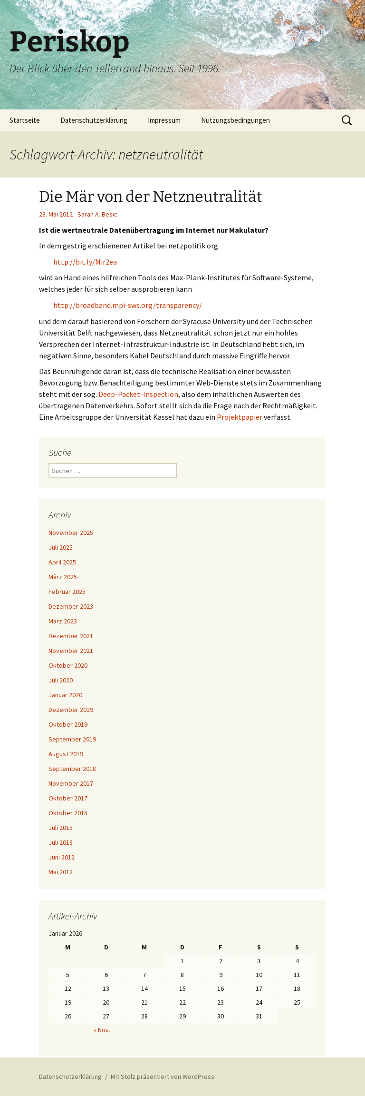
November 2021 (70, 650)
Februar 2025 (67, 591)
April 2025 (62, 562)
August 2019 (65, 754)
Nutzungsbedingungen (235, 120)
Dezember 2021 (70, 636)
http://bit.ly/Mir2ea (85, 262)
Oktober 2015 (67, 813)
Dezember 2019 (70, 709)
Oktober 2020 (67, 665)
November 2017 (70, 783)
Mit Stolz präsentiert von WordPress (162, 1076)
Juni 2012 (61, 857)
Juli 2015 (60, 827)
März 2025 (62, 577)
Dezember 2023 (70, 606)
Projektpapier (239, 417)
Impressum (164, 120)
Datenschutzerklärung (93, 120)
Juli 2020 (60, 680)
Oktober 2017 (67, 798)
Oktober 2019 (67, 724)
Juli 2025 (60, 547)
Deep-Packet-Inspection (138, 394)
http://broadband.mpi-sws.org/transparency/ (127, 305)
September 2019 (72, 739)
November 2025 (70, 532)
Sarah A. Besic (97, 214)
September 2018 (72, 768)
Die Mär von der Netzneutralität (150, 197)
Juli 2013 (60, 842)
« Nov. (102, 1030)
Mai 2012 (60, 872)
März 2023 (62, 621)
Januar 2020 (65, 695)
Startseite (25, 120)
